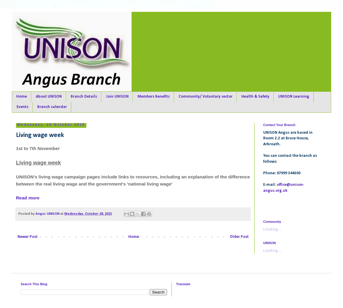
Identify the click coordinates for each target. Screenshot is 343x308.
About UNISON (49, 96)
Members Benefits (153, 96)
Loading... (272, 229)
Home (21, 96)
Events (22, 107)
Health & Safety (255, 96)
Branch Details (84, 96)
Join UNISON (117, 96)
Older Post (239, 237)
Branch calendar (52, 107)
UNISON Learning (293, 96)
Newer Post (27, 237)
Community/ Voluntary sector (205, 96)
